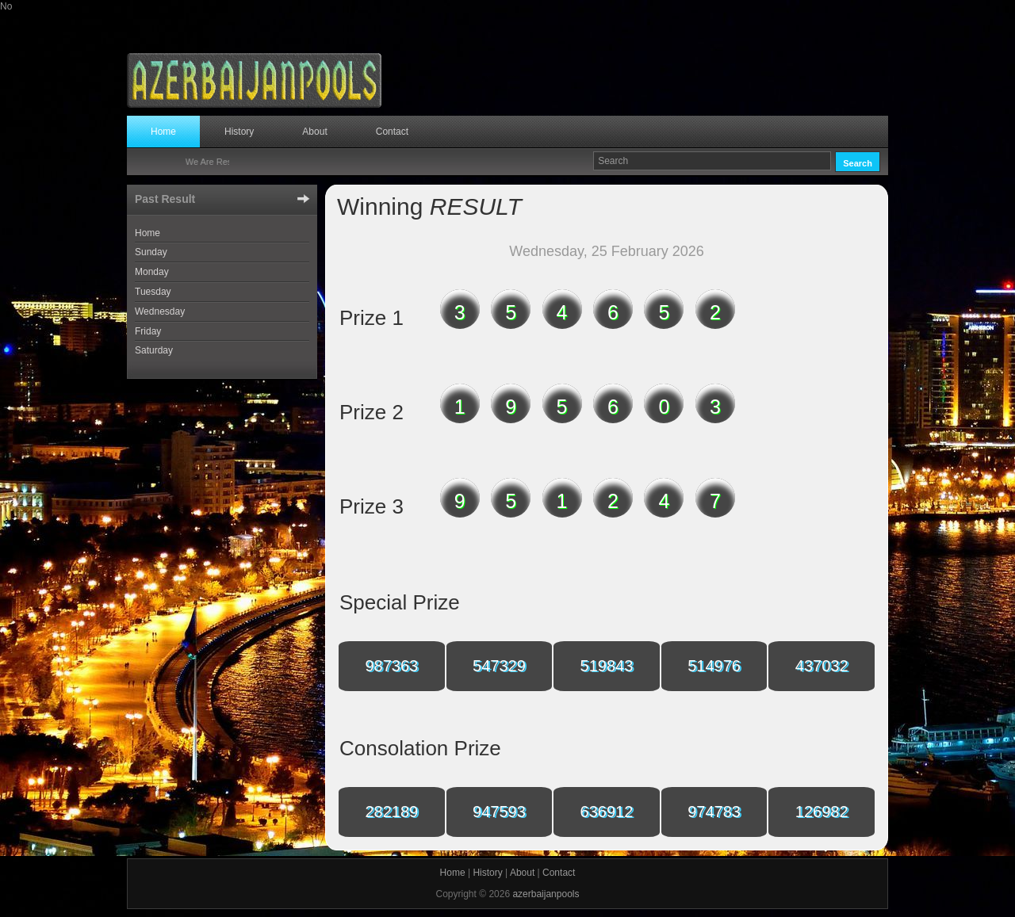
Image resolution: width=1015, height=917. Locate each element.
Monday (152, 271)
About (314, 131)
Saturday (154, 350)
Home (163, 131)
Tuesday (153, 291)
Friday (148, 331)
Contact (392, 131)
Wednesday (160, 311)
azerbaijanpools (545, 894)
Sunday (151, 252)
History (239, 131)
